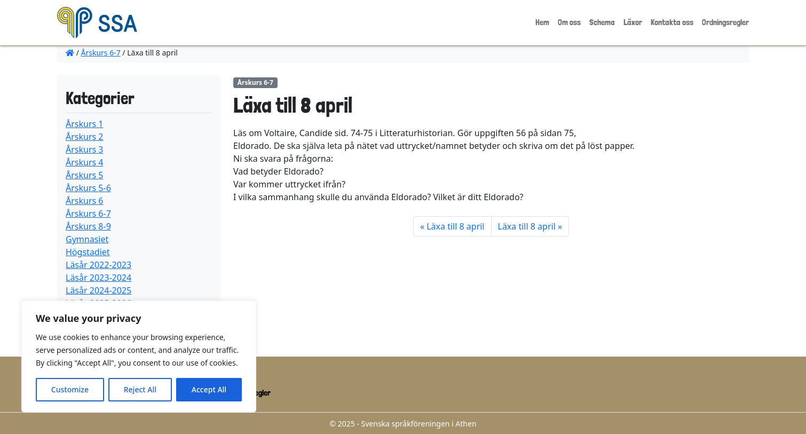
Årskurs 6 (85, 201)
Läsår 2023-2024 (98, 277)
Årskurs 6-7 (101, 53)
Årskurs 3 (85, 149)
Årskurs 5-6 (88, 188)
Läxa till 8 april (455, 226)
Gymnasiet (87, 239)
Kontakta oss (672, 22)
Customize (70, 389)
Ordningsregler (725, 22)
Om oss (569, 22)
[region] (138, 357)
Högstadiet (88, 252)
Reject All (140, 389)
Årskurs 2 (85, 137)
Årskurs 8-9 (88, 226)
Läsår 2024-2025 (98, 290)
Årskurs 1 (85, 124)
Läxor (632, 22)
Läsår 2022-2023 (98, 265)
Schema (602, 22)
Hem (542, 22)
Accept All (209, 389)
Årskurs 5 (85, 175)
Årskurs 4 (85, 162)
